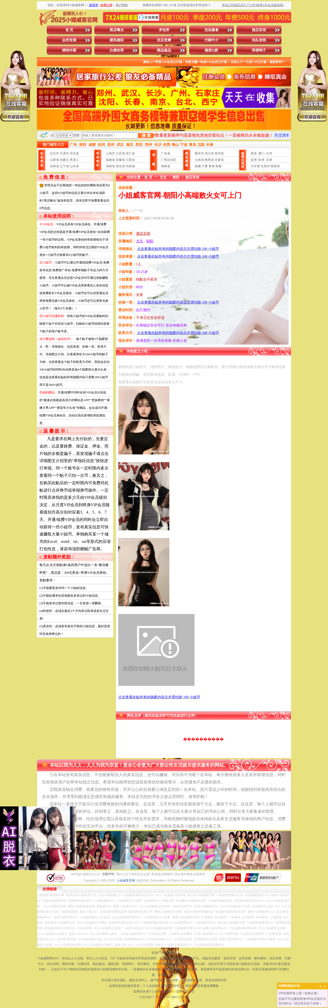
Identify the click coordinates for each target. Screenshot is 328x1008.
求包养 (164, 30)
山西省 (54, 160)
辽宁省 (64, 166)
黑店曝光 (117, 30)
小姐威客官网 (126, 880)
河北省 (74, 153)
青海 (211, 166)
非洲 (269, 160)
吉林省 (54, 166)
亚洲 (254, 160)
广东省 (165, 153)
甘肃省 (219, 160)
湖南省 (110, 166)
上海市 (110, 153)
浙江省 (130, 153)
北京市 (54, 153)
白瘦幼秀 (117, 50)
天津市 (64, 153)
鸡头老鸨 (259, 40)
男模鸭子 (259, 50)
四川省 (209, 153)
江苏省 (120, 153)
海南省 (165, 166)
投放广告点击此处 (164, 952)
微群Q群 (211, 50)
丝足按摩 (164, 40)
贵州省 (219, 153)
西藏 (198, 166)
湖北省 (120, 166)
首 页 (69, 30)
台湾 (269, 153)
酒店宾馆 (259, 30)
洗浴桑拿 (211, 30)
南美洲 (275, 166)
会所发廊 (69, 40)
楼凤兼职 (117, 40)
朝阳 (176, 177)
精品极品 (164, 50)
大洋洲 (255, 166)
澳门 (261, 153)
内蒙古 (64, 160)
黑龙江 (74, 160)
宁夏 (205, 166)
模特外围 (69, 50)
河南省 (130, 166)
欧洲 (261, 160)
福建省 (110, 160)
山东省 (74, 166)
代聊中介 (211, 40)
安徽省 (120, 160)
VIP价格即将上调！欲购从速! (298, 993)
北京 (163, 177)
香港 (254, 153)
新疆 (218, 166)
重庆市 (199, 153)
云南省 (199, 160)
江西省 (130, 160)
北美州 (265, 166)
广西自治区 (168, 160)
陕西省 (209, 160)
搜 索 (146, 135)
